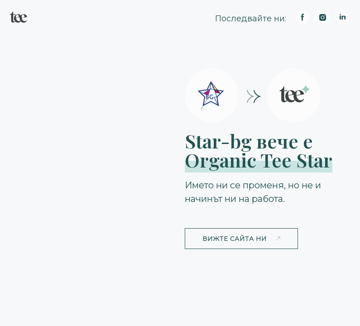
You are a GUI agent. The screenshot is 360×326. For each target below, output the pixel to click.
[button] (241, 238)
